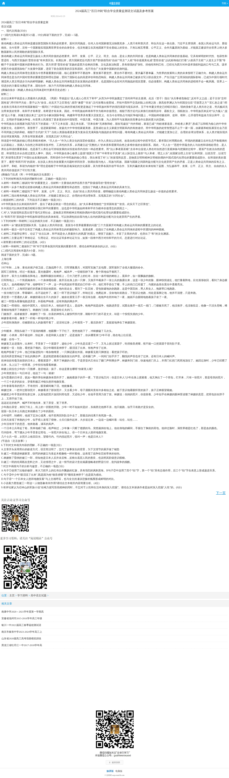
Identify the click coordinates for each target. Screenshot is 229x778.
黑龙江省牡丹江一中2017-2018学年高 (21, 645)
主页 (12, 595)
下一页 (221, 493)
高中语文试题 (38, 595)
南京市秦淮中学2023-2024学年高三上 (21, 631)
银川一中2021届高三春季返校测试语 (21, 625)
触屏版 (110, 771)
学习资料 (22, 595)
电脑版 (118, 771)
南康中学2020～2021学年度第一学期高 (22, 611)
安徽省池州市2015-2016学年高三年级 (21, 618)
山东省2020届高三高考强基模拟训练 (21, 638)
